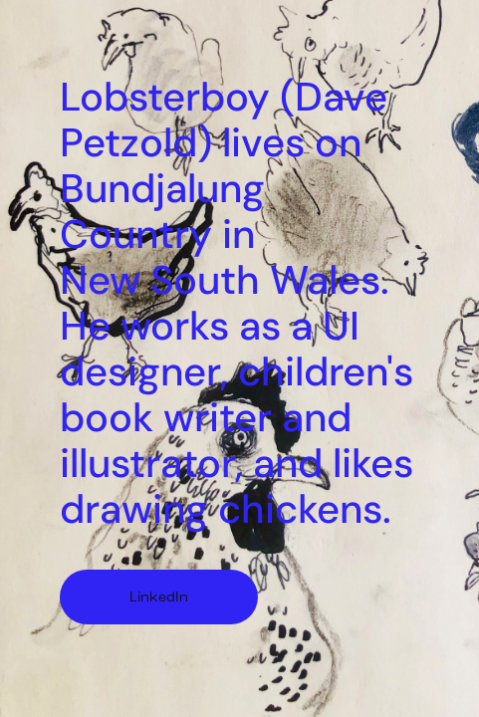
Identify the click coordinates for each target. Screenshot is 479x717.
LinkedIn (158, 597)
